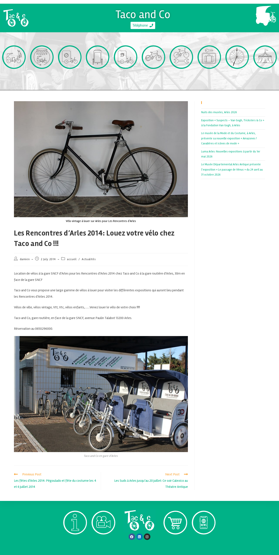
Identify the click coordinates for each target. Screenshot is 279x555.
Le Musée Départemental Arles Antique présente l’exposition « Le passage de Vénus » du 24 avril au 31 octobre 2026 (232, 169)
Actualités (89, 259)
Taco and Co (143, 13)
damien (25, 259)
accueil (72, 259)
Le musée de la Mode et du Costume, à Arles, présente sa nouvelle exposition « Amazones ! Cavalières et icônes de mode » (229, 138)
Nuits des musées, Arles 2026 (219, 112)
